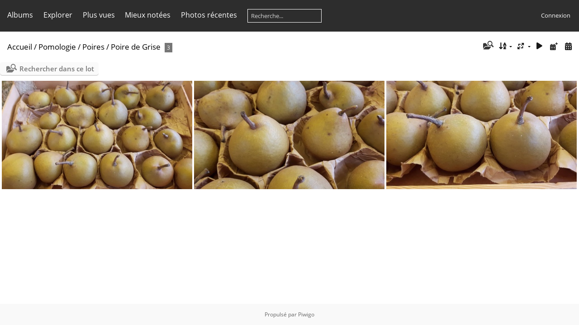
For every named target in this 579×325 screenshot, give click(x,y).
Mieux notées (148, 15)
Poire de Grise (136, 47)
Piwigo (306, 314)
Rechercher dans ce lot (56, 68)
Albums (20, 15)
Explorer (57, 15)
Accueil (19, 47)
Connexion (555, 15)
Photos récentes (209, 15)
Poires (93, 47)
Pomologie (57, 47)
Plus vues (99, 15)
